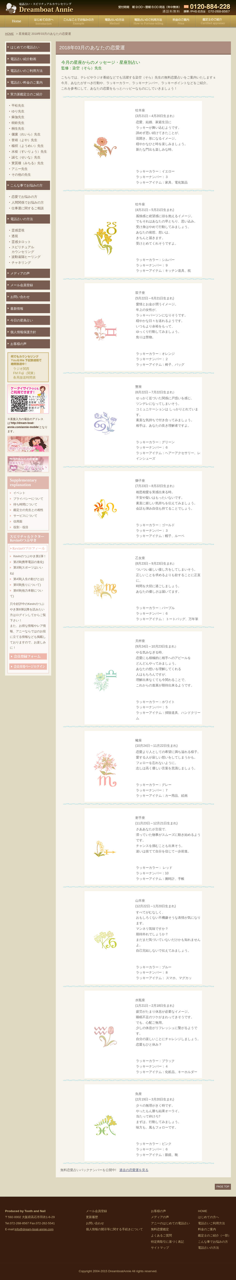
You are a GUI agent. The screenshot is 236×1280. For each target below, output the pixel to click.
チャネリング (21, 262)
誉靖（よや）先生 (24, 140)
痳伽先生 (18, 117)
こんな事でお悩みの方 (79, 22)
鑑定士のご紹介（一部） (214, 1235)
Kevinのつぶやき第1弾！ (29, 556)
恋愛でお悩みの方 (24, 196)
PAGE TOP (222, 1186)
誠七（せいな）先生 (26, 157)
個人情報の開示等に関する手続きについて (114, 1229)
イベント (19, 493)
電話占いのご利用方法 (26, 71)
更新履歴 (92, 1217)
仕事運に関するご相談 (28, 208)
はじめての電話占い (24, 47)
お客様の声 (18, 344)
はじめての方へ (44, 22)
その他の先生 (21, 174)
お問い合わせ (20, 297)
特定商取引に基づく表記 (167, 1241)
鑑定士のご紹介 (213, 22)
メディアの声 (20, 273)
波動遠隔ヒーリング (26, 257)
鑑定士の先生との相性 (28, 510)
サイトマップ (160, 1247)
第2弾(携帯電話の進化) (28, 562)
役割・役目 (20, 527)
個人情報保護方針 (23, 332)
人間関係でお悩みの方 (28, 202)
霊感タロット (21, 242)
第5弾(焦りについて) (27, 584)
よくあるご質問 (161, 1235)
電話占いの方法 (114, 22)
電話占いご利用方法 (148, 22)
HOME (17, 22)
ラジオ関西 (21, 368)
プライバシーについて (28, 498)
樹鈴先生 (18, 123)
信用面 (17, 521)
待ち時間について (25, 504)
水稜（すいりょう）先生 (29, 151)
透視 (15, 236)
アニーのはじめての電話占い (170, 1223)
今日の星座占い (21, 320)
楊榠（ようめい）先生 (28, 146)
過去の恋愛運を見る (133, 1170)
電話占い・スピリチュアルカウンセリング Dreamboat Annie (39, 7)
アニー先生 (20, 169)
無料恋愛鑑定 (160, 1229)
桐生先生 (18, 128)
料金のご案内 (181, 22)
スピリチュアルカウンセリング (23, 249)
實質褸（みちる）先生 (28, 163)
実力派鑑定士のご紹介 (26, 94)
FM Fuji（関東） (25, 373)
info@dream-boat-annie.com (34, 1229)
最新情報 (16, 308)
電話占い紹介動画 (23, 59)
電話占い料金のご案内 (26, 82)
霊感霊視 (18, 230)
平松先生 (18, 105)
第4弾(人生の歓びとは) (28, 579)
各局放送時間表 (24, 377)
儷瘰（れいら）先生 (26, 134)
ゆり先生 (18, 111)
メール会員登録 (21, 285)
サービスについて (25, 515)
